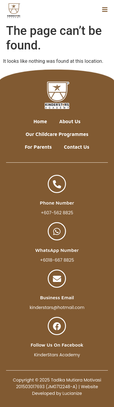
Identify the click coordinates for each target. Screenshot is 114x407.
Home (40, 121)
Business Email (57, 297)
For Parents (38, 147)
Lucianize (72, 393)
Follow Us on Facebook (57, 345)
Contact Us (76, 147)
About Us (70, 121)
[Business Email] (57, 279)
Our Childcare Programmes (57, 134)
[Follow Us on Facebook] (57, 326)
